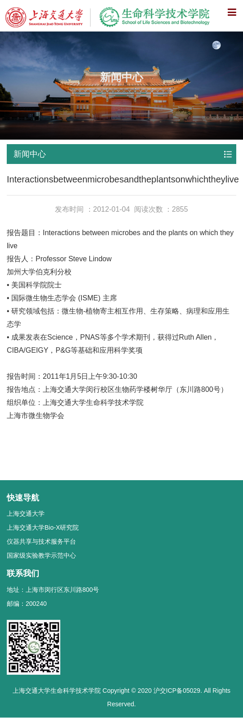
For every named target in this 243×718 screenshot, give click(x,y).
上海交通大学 (26, 513)
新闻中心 (30, 154)
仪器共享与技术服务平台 (41, 541)
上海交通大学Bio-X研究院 (43, 527)
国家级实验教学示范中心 (41, 555)
